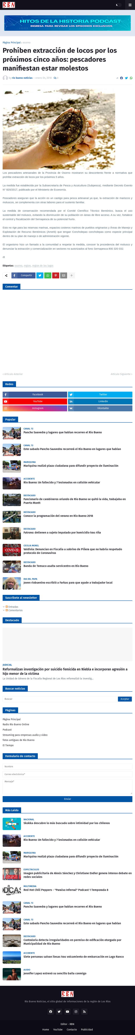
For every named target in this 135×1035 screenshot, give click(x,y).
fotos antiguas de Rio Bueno (18, 740)
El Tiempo (8, 745)
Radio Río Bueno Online (16, 724)
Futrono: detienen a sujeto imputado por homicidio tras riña (62, 532)
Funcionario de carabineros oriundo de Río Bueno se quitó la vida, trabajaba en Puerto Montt (75, 500)
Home (45, 1029)
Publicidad (87, 1029)
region (27, 266)
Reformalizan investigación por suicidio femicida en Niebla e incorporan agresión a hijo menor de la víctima (65, 671)
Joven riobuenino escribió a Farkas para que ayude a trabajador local (68, 582)
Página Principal (12, 42)
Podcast (7, 729)
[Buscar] (67, 699)
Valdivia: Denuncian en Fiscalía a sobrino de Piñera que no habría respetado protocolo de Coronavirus (73, 551)
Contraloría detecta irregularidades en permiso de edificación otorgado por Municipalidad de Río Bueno (72, 941)
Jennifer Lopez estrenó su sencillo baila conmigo (55, 973)
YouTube (58, 1029)
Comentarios (14, 610)
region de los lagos (42, 266)
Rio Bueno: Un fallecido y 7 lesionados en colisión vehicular (62, 482)
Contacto (72, 1029)
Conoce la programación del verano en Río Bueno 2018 (58, 516)
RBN (72, 1024)
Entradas (12, 606)
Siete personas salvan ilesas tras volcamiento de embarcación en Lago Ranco (74, 956)
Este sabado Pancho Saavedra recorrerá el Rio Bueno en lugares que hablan (72, 449)
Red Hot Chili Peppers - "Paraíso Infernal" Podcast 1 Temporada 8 (66, 890)
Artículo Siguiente (121, 374)
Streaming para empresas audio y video (25, 735)
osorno (26, 42)
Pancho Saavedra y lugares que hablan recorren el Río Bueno (63, 432)
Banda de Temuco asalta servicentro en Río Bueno (56, 566)
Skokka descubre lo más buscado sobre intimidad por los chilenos (67, 823)
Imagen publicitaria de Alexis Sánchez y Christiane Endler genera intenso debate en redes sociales (78, 875)
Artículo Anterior (13, 374)
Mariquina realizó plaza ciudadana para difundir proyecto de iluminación (71, 465)
